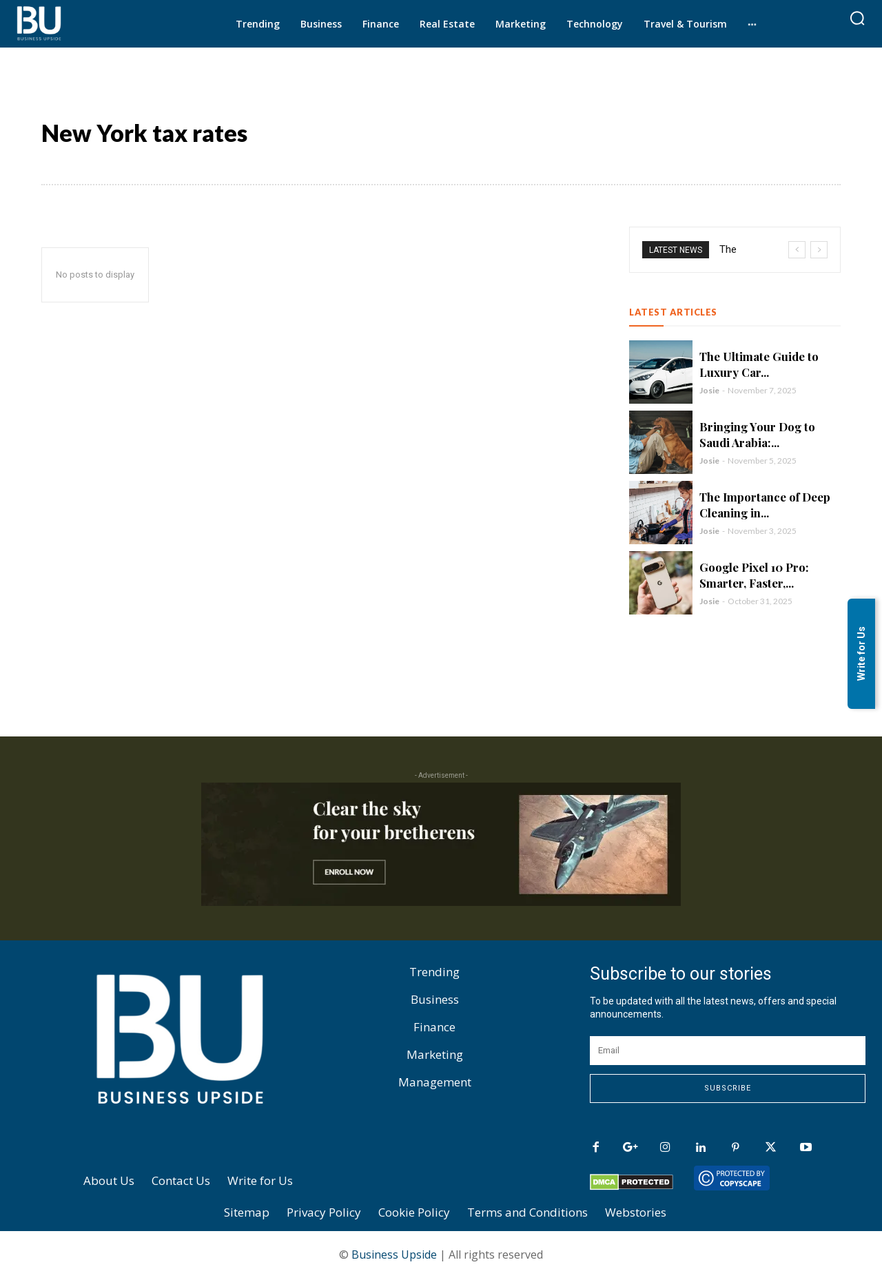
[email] (727, 1050)
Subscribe (727, 1088)
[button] (857, 18)
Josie (709, 390)
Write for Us (861, 654)
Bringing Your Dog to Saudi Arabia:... (758, 434)
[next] (819, 249)
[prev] (797, 249)
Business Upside (394, 1254)
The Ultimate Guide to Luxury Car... (759, 364)
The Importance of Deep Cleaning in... (765, 504)
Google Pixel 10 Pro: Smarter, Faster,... (754, 574)
